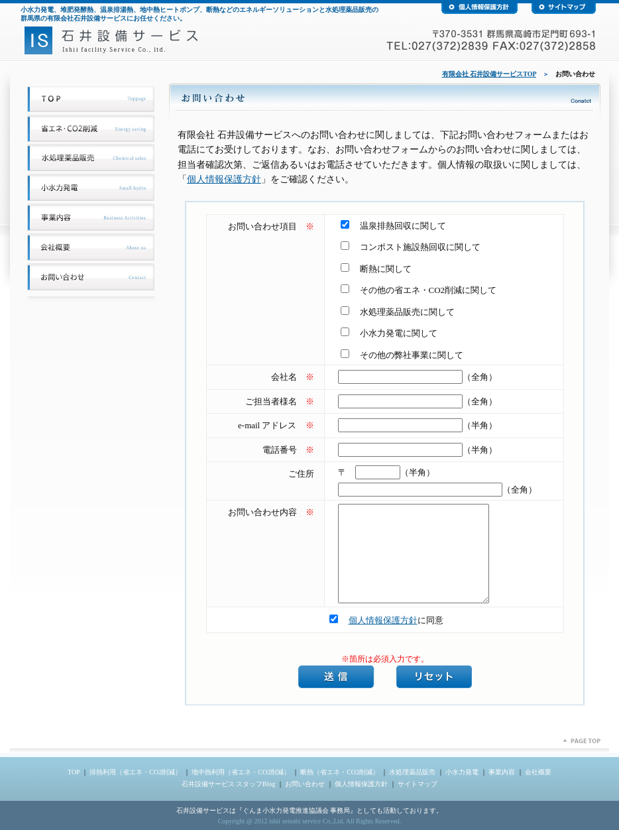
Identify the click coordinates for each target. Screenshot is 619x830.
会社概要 (538, 772)
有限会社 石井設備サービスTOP (489, 74)
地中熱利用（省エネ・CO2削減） (241, 772)
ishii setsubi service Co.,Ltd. (307, 821)
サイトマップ (417, 784)
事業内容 (501, 772)
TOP (74, 772)
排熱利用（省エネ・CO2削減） (135, 772)
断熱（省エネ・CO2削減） (339, 772)
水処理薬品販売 (412, 772)
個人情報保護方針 (224, 179)
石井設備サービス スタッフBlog (229, 784)
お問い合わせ (305, 784)
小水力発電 (461, 772)
